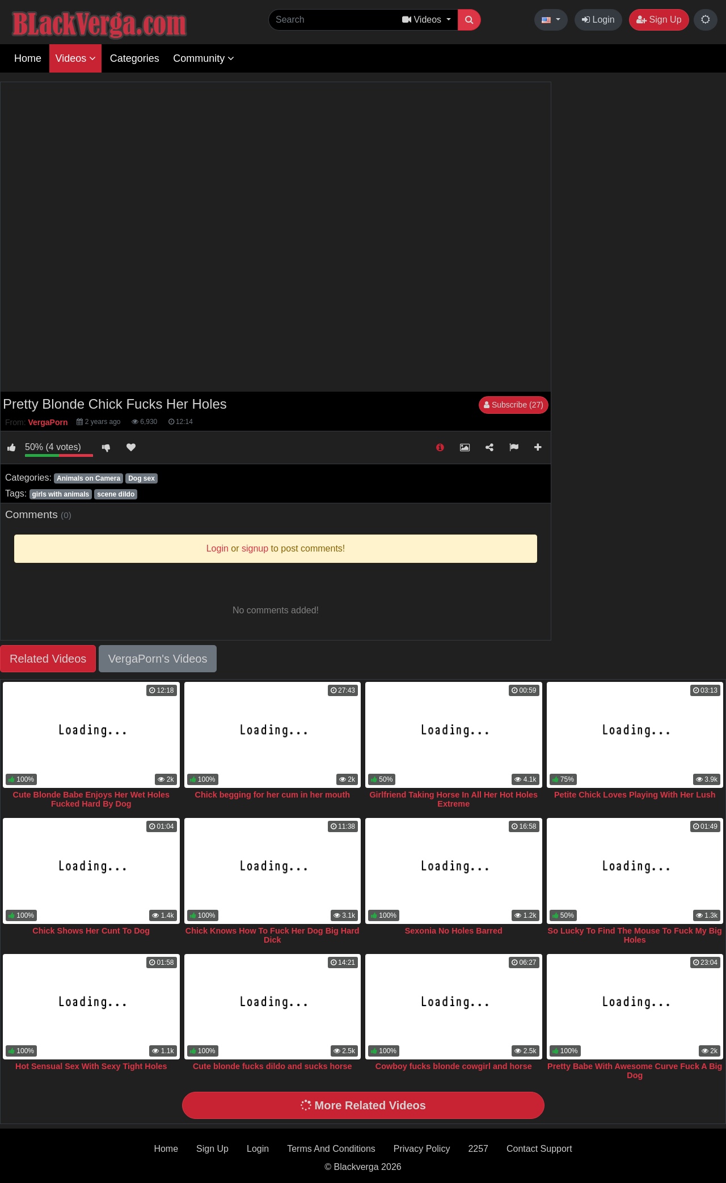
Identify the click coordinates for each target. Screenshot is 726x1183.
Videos (75, 58)
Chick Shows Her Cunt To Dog (91, 930)
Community (203, 58)
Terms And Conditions (331, 1149)
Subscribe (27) (513, 404)
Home (27, 58)
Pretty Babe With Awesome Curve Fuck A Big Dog (634, 1071)
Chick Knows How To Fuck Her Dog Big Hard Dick (272, 935)
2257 (478, 1149)
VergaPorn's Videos (158, 658)
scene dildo (115, 494)
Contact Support (539, 1149)
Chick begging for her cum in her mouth (272, 794)
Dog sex (141, 478)
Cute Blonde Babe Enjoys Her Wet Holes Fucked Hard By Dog (91, 799)
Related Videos (48, 658)
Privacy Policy (422, 1149)
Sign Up (658, 19)
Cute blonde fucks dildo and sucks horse (272, 1066)
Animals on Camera (88, 478)
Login (598, 19)
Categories (134, 58)
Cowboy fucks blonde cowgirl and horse (453, 1066)
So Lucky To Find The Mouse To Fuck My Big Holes (635, 935)
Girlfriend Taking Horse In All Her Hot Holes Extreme (453, 799)
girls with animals (60, 494)
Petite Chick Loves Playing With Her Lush (635, 794)
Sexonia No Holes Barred (454, 930)
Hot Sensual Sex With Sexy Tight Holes (91, 1066)
